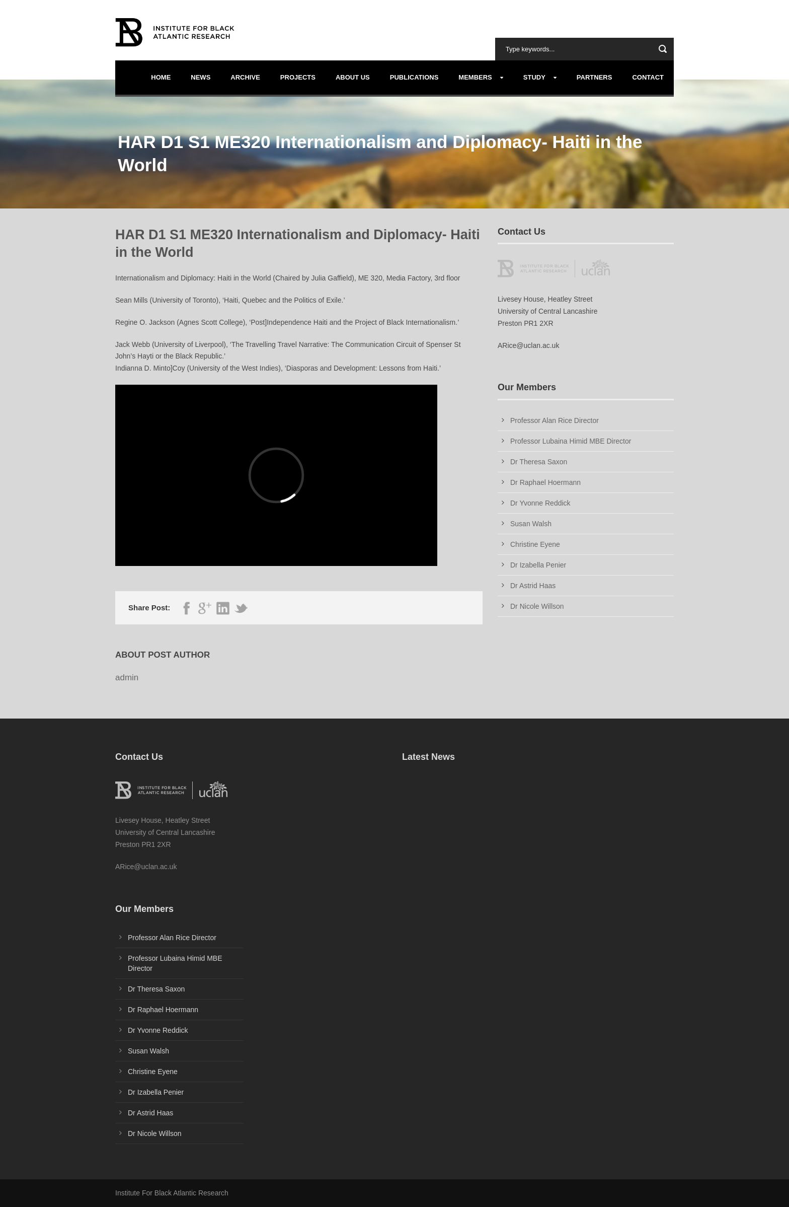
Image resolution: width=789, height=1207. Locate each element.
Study (534, 77)
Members (475, 77)
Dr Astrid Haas (533, 586)
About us (353, 77)
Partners (594, 77)
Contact (648, 77)
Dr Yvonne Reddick (540, 503)
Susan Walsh (530, 524)
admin (126, 677)
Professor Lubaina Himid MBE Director (570, 441)
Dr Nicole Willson (537, 606)
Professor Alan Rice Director (554, 420)
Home (161, 77)
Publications (414, 77)
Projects (297, 77)
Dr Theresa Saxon (538, 462)
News (200, 77)
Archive (245, 77)
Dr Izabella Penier (538, 565)
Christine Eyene (535, 544)
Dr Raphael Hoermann (545, 482)
